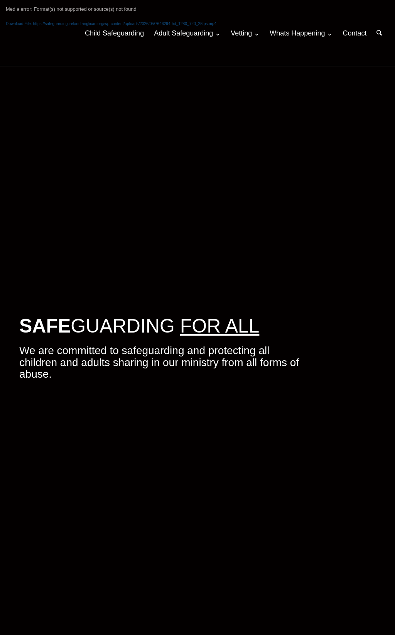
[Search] (379, 33)
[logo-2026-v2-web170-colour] (55, 33)
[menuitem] (114, 33)
